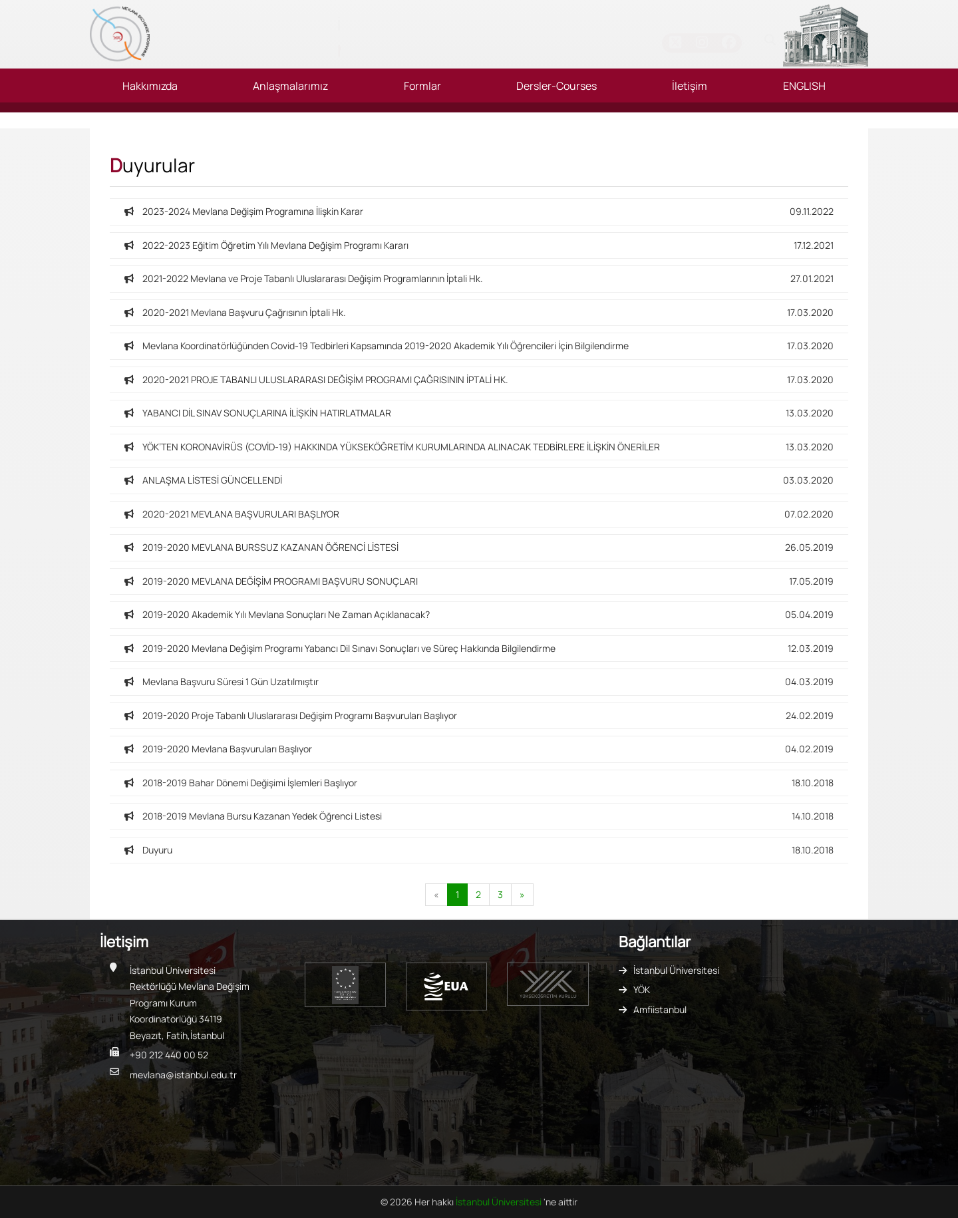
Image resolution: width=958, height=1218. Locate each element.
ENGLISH (804, 85)
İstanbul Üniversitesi (676, 970)
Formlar (422, 85)
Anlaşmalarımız (290, 85)
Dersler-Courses (556, 85)
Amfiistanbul (660, 1009)
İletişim (689, 85)
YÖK (641, 989)
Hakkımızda (150, 85)
